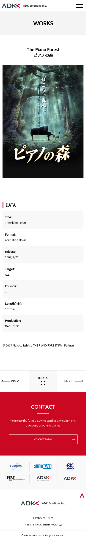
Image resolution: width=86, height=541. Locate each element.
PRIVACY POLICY (41, 518)
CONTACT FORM (43, 439)
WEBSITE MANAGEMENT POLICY (41, 524)
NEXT (68, 381)
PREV (15, 381)
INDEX (43, 378)
